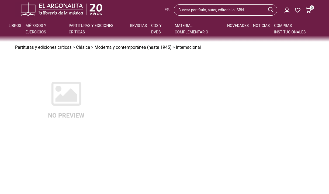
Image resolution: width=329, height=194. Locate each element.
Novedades (238, 25)
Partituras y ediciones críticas (43, 47)
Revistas (138, 25)
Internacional (188, 47)
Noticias (261, 25)
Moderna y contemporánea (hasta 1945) (133, 47)
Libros (15, 25)
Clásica (83, 47)
